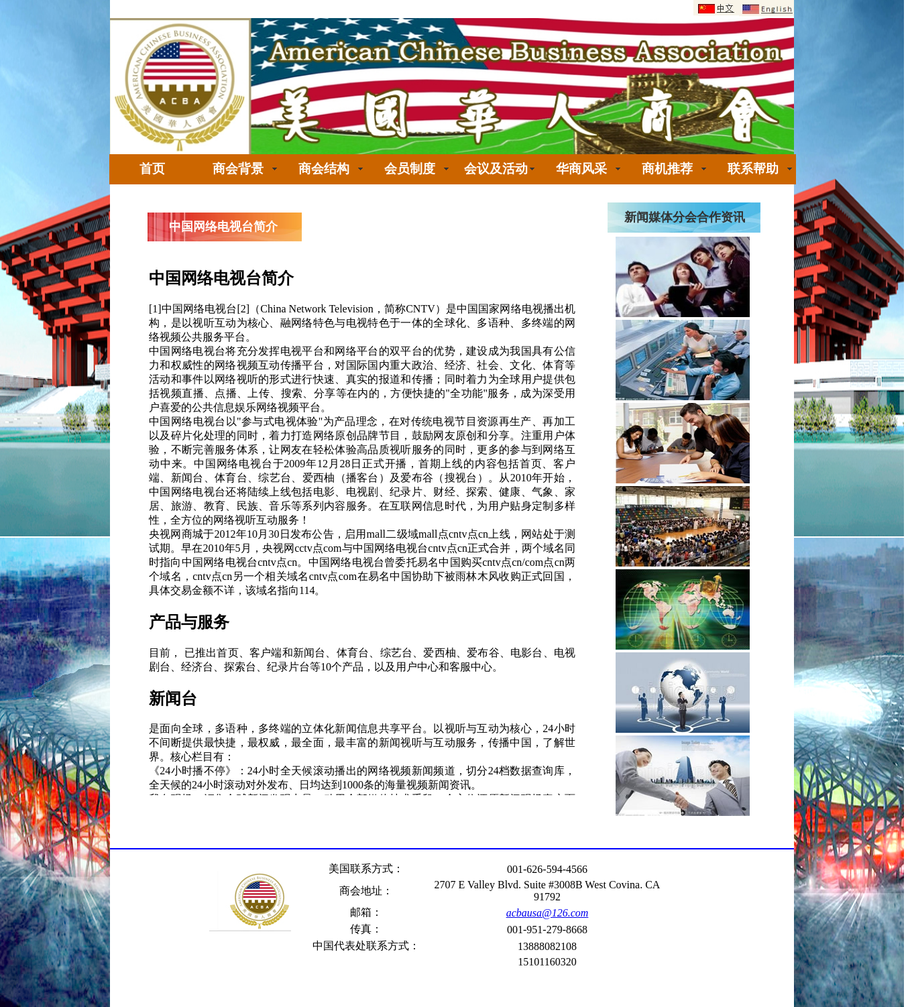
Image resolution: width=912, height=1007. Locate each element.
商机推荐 (667, 169)
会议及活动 (496, 169)
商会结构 (323, 169)
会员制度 (409, 169)
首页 (152, 169)
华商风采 (581, 169)
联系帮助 (753, 169)
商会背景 (238, 169)
